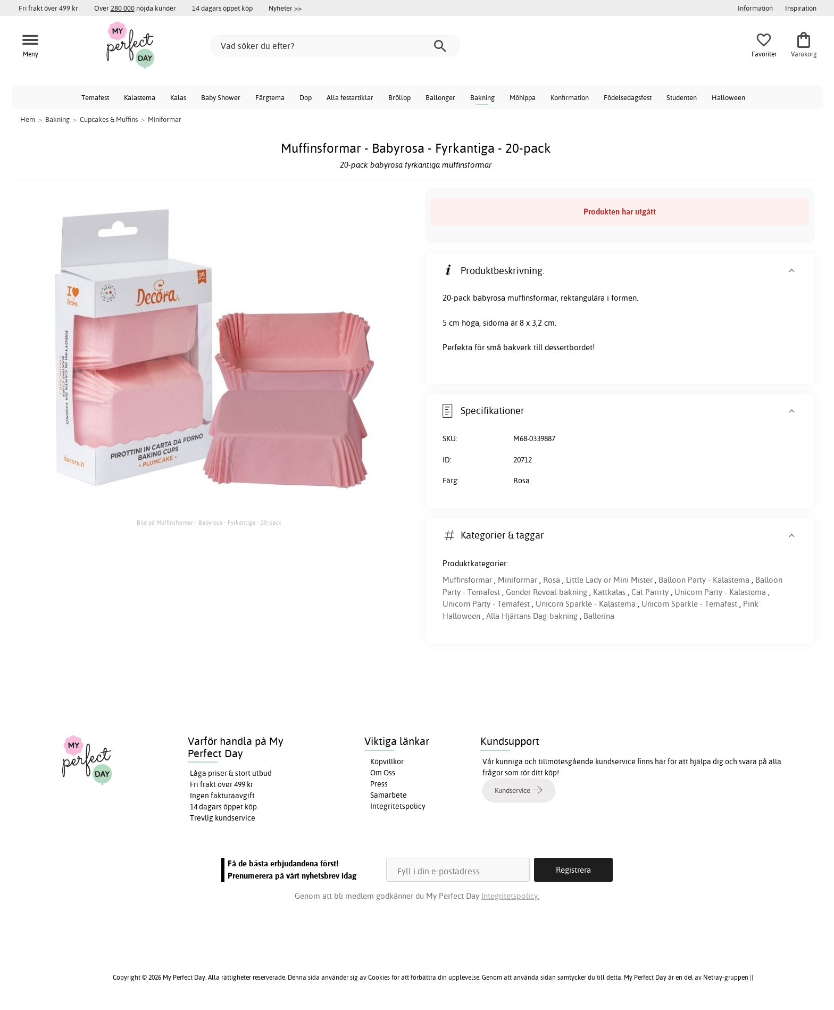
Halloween (728, 97)
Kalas (178, 97)
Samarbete (388, 795)
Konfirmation (570, 97)
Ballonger (440, 97)
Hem (27, 119)
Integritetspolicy (398, 806)
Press (379, 784)
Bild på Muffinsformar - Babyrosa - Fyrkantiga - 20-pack (209, 522)
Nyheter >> (285, 8)
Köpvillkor (387, 761)
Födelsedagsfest (628, 97)
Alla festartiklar (350, 97)
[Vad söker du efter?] (335, 45)
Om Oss (382, 772)
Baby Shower (220, 97)
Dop (305, 97)
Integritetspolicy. (510, 896)
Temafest (95, 97)
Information (755, 8)
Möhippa (523, 97)
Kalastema (139, 97)
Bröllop (399, 97)
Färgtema (270, 97)
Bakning (482, 97)
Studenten (681, 97)
